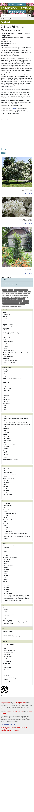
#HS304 (20, 306)
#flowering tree (26, 293)
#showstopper (5, 299)
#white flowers (27, 291)
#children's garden (15, 297)
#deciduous (4, 289)
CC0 (31, 191)
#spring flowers (18, 293)
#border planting (13, 299)
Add (3, 152)
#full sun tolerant (17, 289)
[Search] (14, 15)
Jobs (12, 727)
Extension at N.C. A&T (6, 730)
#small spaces (14, 291)
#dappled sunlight (6, 297)
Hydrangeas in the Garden (8, 149)
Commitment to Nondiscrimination (14, 711)
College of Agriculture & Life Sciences (10, 729)
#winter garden (5, 302)
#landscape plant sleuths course (18, 304)
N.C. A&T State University (19, 702)
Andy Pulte (13, 108)
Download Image (28, 193)
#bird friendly (25, 301)
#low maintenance (10, 293)
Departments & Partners (21, 727)
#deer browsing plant (23, 295)
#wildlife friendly (5, 306)
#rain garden (25, 289)
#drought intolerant (6, 304)
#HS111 (15, 306)
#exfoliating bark (5, 301)
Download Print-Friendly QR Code (9, 695)
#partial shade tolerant (14, 302)
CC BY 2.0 (30, 221)
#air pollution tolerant (6, 295)
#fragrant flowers (5, 291)
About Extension (5, 727)
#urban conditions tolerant (16, 301)
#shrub (3, 293)
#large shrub (15, 295)
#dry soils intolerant (24, 302)
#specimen (20, 291)
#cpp (11, 306)
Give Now (16, 730)
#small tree (10, 289)
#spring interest (21, 299)
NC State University (6, 702)
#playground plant (23, 297)
